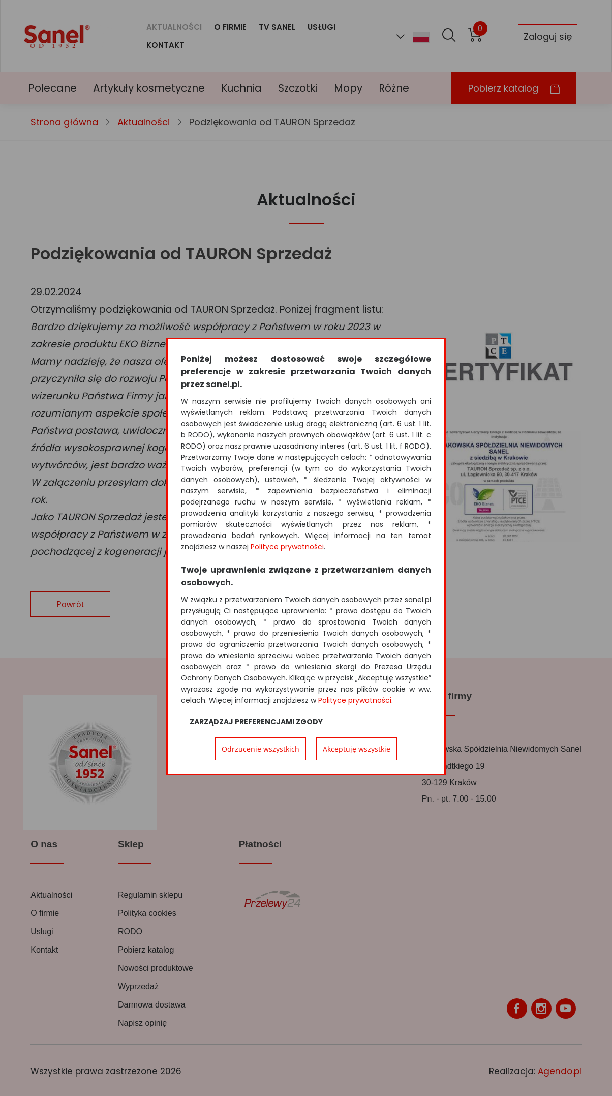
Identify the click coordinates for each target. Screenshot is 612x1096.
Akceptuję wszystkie (356, 749)
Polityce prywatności (287, 547)
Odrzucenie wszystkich (260, 749)
